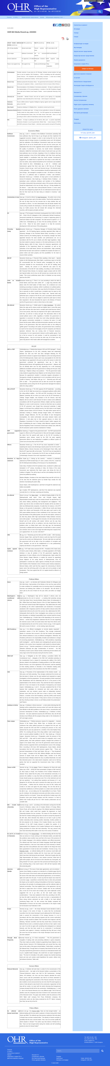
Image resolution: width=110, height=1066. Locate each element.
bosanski (93, 1)
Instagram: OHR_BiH (86, 1060)
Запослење (77, 123)
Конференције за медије (81, 43)
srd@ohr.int (91, 1040)
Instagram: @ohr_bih (88, 138)
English (87, 1)
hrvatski (100, 1)
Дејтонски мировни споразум (82, 74)
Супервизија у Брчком (80, 96)
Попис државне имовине (81, 108)
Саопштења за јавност (80, 25)
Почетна (9, 17)
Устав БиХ (77, 77)
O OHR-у (9, 1051)
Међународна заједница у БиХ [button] (55, 17)
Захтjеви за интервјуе (62, 1060)
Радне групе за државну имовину (84, 104)
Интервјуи (77, 29)
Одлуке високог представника (30, 17)
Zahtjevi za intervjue (87, 68)
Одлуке (9, 1054)
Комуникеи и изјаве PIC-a (81, 64)
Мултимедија (78, 47)
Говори (76, 36)
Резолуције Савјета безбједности (84, 85)
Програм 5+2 (77, 92)
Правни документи (79, 60)
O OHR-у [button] (16, 17)
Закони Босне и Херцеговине (82, 81)
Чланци (76, 32)
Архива (42, 17)
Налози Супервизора (80, 100)
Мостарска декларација (81, 112)
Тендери (76, 119)
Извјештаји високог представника (84, 55)
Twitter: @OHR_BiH (86, 1058)
